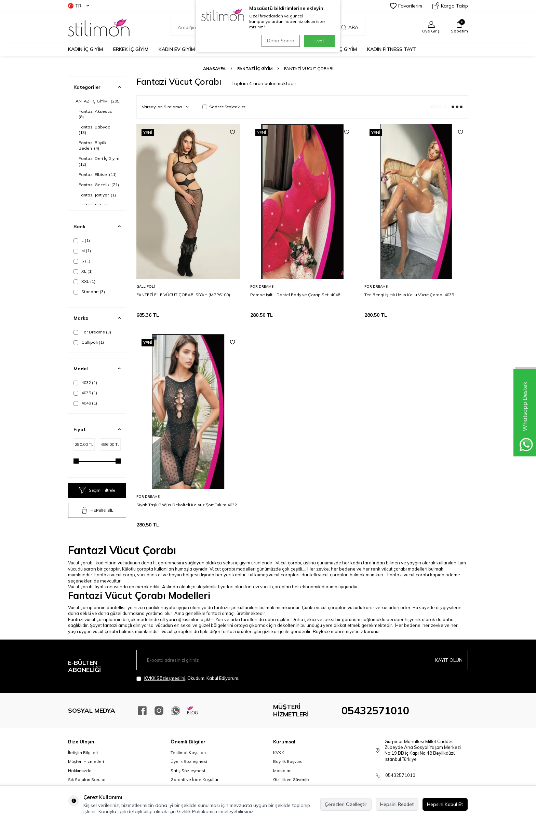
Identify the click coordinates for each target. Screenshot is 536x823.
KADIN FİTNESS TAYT (391, 49)
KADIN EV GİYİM (177, 49)
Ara (349, 27)
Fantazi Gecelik (99, 184)
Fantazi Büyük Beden (92, 145)
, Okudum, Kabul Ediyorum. (187, 678)
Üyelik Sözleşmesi (189, 761)
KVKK (278, 752)
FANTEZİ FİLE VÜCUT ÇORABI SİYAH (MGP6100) (183, 294)
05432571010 (375, 710)
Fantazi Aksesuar (97, 114)
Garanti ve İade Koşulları (195, 779)
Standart (89, 291)
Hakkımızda (80, 770)
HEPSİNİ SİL (97, 510)
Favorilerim (406, 5)
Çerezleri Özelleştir (346, 804)
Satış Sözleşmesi (188, 770)
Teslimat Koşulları (188, 752)
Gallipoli (88, 342)
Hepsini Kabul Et (445, 804)
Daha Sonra (279, 41)
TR (78, 6)
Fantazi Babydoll (96, 129)
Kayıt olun (449, 660)
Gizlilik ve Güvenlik (291, 779)
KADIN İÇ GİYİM (85, 49)
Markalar (282, 770)
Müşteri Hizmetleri (86, 761)
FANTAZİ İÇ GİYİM (254, 68)
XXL (84, 281)
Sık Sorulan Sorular (87, 779)
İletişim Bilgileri (83, 752)
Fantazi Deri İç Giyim (99, 161)
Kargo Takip (450, 5)
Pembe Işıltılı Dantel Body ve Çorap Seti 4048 (295, 294)
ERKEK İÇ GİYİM (130, 49)
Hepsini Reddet (397, 804)
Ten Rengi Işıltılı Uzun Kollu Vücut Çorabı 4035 (409, 294)
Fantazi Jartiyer (97, 194)
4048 (85, 403)
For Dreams (92, 332)
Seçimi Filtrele (97, 490)
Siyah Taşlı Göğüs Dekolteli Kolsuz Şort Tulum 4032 (186, 504)
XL (83, 271)
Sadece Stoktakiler (223, 106)
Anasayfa (214, 68)
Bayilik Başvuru (288, 761)
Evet (319, 41)
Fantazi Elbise (98, 174)
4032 (85, 382)
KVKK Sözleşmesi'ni (164, 678)
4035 (85, 393)
